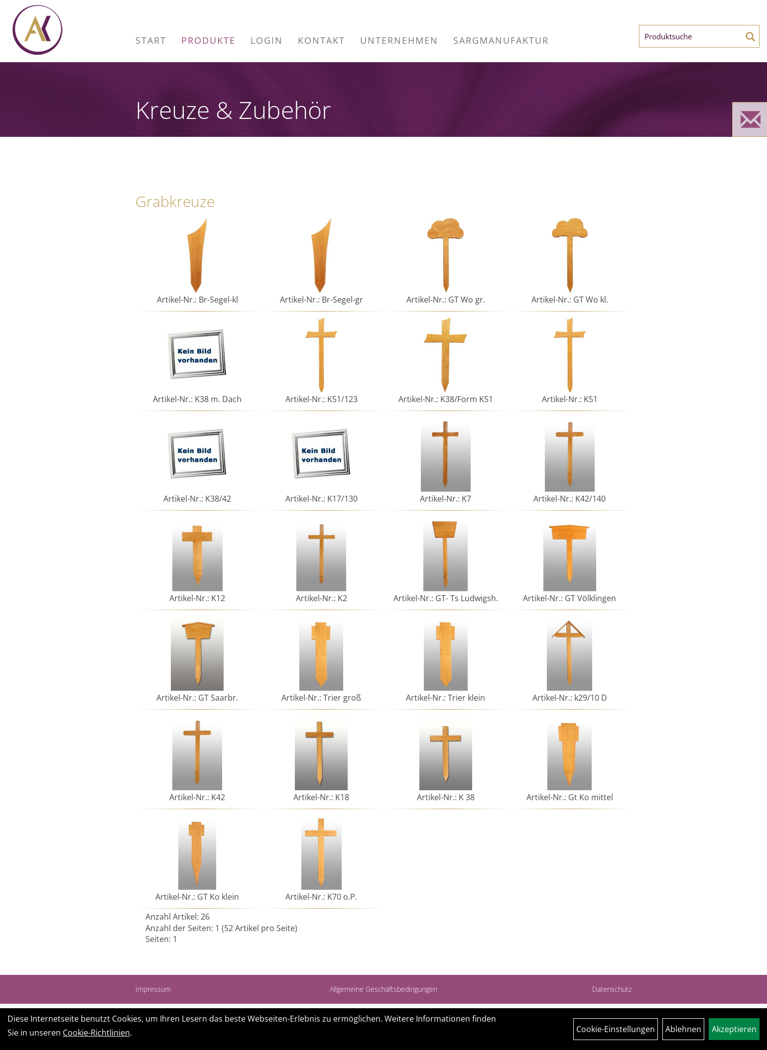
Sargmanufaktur (501, 40)
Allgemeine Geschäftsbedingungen (383, 989)
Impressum (153, 989)
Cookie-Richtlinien (96, 1032)
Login (267, 40)
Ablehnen (683, 1029)
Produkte (208, 40)
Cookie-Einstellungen (615, 1029)
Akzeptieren (734, 1029)
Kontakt (321, 40)
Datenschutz (612, 989)
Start (150, 40)
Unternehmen (399, 40)
